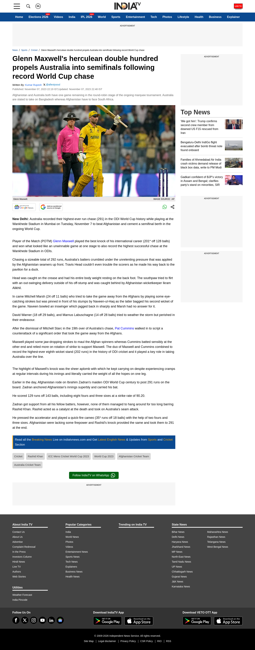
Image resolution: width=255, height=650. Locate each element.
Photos (167, 16)
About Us (17, 536)
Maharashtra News (217, 531)
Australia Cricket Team (27, 464)
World (102, 16)
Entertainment (135, 16)
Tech (154, 16)
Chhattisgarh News (182, 571)
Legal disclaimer (107, 641)
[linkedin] (51, 620)
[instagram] (33, 620)
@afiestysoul (53, 84)
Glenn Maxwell (63, 241)
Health (199, 16)
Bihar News (178, 531)
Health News (73, 576)
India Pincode (19, 599)
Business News (74, 571)
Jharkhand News (181, 546)
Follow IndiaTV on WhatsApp (94, 475)
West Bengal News (217, 546)
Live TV (16, 566)
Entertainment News (77, 551)
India (72, 16)
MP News (177, 551)
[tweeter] (24, 620)
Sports (115, 16)
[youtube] (42, 620)
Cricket (34, 50)
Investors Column (22, 556)
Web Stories (19, 576)
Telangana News (216, 541)
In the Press (19, 551)
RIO (159, 641)
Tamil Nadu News (181, 561)
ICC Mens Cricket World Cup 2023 (68, 456)
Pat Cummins (124, 328)
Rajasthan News (216, 536)
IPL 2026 (86, 16)
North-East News (181, 556)
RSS (168, 641)
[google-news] (60, 620)
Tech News (72, 561)
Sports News (73, 556)
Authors (16, 571)
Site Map (89, 641)
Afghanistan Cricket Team (134, 456)
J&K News (177, 581)
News (15, 50)
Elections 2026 (38, 16)
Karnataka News (181, 586)
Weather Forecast (22, 594)
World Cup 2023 (103, 456)
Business (215, 16)
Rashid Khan (35, 456)
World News (72, 536)
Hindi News (18, 561)
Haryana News (180, 541)
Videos (58, 16)
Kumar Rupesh (33, 85)
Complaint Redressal (23, 546)
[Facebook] (15, 620)
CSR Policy (146, 641)
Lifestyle (183, 16)
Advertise (17, 541)
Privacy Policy (128, 641)
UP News (177, 566)
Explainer (233, 16)
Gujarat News (179, 576)
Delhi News (178, 536)
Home (19, 16)
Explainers (71, 566)
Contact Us (18, 531)
